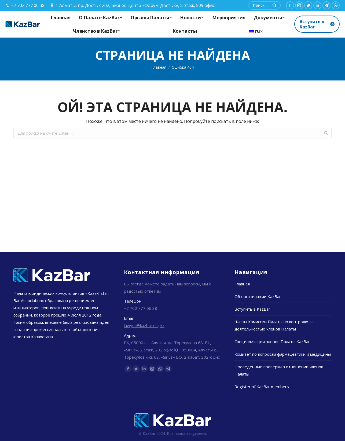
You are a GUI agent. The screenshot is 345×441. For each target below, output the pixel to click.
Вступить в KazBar (252, 309)
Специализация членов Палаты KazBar (272, 341)
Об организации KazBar (257, 296)
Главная (158, 67)
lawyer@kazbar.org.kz (144, 325)
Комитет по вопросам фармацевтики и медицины (282, 354)
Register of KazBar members (261, 386)
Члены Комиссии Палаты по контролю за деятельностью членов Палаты (274, 325)
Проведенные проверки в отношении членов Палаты (278, 370)
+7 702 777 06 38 (140, 308)
